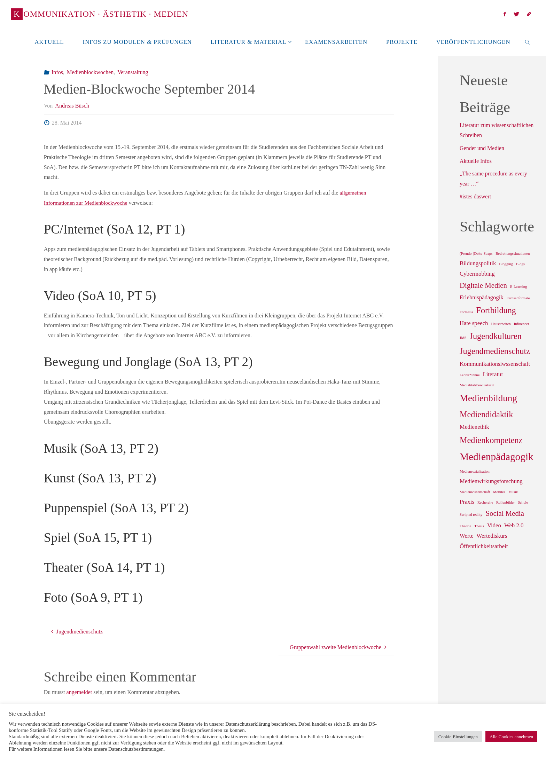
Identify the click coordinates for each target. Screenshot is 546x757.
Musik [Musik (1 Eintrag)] (513, 492)
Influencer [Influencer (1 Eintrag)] (521, 324)
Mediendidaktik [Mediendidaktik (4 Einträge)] (486, 414)
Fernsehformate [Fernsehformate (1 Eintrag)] (518, 298)
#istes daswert (475, 196)
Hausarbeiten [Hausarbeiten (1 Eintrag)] (500, 324)
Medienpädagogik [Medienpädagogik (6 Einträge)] (496, 456)
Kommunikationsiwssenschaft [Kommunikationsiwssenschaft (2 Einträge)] (495, 364)
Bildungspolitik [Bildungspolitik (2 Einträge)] (478, 263)
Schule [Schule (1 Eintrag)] (523, 502)
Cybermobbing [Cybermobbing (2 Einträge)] (477, 273)
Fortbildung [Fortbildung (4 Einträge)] (496, 310)
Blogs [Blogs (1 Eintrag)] (520, 264)
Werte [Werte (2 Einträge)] (467, 536)
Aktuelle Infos (476, 161)
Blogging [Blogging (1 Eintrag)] (506, 264)
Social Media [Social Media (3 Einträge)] (504, 513)
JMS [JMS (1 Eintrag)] (463, 338)
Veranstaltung (132, 72)
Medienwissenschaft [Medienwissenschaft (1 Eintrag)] (475, 492)
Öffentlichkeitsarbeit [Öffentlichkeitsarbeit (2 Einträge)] (484, 546)
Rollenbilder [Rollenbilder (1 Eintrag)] (505, 502)
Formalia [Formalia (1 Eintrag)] (466, 312)
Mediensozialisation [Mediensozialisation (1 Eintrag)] (475, 471)
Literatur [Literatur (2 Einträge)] (493, 374)
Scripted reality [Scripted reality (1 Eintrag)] (471, 515)
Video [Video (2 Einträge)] (494, 525)
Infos (57, 72)
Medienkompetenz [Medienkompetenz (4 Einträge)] (491, 440)
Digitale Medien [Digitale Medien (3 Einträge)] (483, 285)
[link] (527, 42)
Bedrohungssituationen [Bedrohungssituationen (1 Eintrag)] (513, 253)
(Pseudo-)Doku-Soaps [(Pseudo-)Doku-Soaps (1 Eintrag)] (476, 253)
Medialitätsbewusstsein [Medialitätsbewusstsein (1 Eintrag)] (477, 385)
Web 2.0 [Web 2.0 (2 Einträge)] (513, 525)
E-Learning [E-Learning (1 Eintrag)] (518, 287)
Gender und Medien (482, 148)
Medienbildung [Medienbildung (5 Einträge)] (488, 398)
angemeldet (79, 692)
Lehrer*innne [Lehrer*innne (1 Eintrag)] (469, 375)
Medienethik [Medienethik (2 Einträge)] (474, 427)
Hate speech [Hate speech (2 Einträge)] (474, 323)
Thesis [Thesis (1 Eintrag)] (479, 526)
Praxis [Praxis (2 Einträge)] (467, 501)
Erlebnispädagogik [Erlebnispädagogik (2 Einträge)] (482, 297)
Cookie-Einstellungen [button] (458, 736)
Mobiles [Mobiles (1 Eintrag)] (499, 492)
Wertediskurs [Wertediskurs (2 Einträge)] (492, 536)
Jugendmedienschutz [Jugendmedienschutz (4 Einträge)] (495, 351)
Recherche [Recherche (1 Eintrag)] (485, 502)
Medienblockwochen (90, 72)
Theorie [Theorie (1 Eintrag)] (465, 526)
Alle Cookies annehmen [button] (511, 736)
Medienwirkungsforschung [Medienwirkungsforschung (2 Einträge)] (491, 481)
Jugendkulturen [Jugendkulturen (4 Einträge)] (496, 336)
